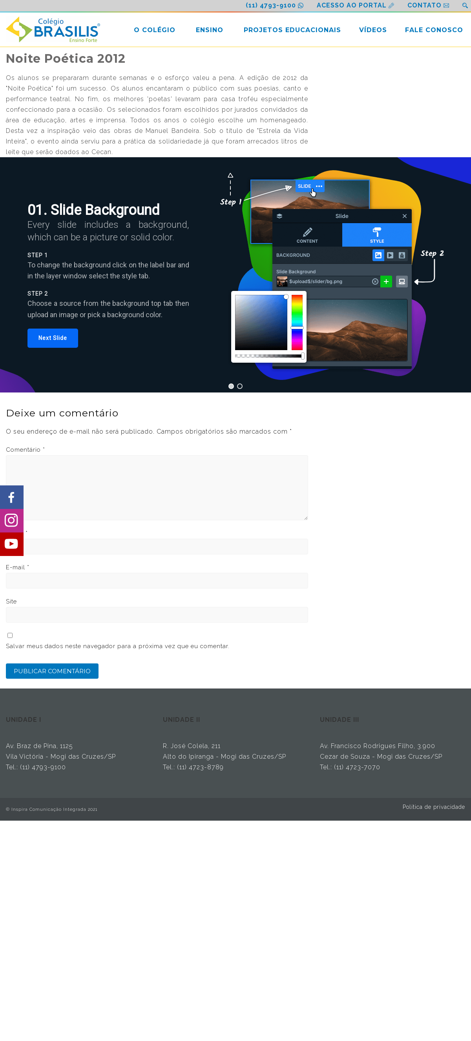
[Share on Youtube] (12, 544)
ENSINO (209, 30)
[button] (52, 338)
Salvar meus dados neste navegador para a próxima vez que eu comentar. (118, 646)
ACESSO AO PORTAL (352, 5)
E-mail (17, 567)
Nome (17, 533)
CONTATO (424, 5)
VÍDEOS (373, 30)
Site (11, 601)
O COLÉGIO (154, 30)
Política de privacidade (434, 807)
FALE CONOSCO (434, 30)
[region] (235, 274)
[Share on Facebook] (12, 497)
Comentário (25, 449)
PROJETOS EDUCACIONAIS (292, 30)
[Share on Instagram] (12, 520)
